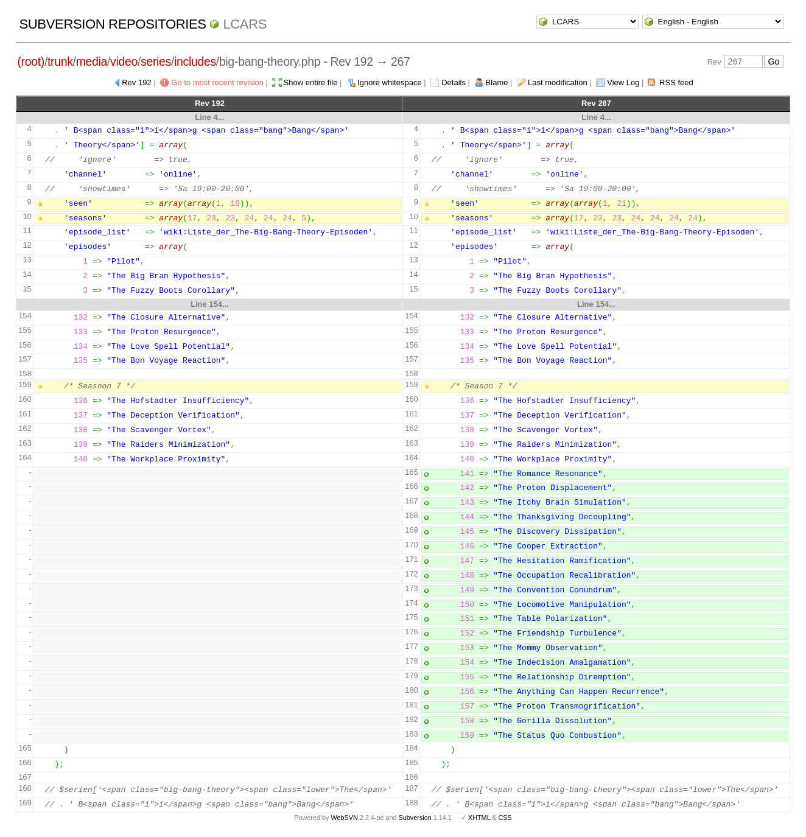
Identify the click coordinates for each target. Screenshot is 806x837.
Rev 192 (136, 82)
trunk (60, 61)
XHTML (479, 817)
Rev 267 (596, 103)
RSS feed (676, 82)
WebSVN (344, 817)
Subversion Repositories (112, 24)
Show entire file (311, 82)
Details (453, 82)
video (124, 61)
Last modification (557, 82)
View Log (623, 82)
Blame (497, 82)
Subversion (415, 817)
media (91, 61)
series (156, 61)
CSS (505, 817)
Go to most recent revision (217, 82)
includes (195, 61)
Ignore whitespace (389, 82)
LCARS (245, 24)
